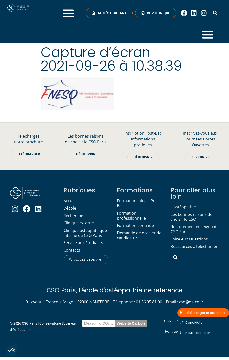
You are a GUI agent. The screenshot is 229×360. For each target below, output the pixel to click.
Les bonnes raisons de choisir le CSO (191, 217)
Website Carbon (131, 325)
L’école (70, 208)
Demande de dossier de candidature (139, 235)
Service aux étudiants (83, 243)
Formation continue (135, 225)
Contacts (72, 250)
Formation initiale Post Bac (138, 203)
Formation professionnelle (131, 216)
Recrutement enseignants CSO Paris (195, 229)
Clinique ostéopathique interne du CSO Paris (85, 233)
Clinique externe (79, 223)
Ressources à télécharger (194, 246)
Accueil (70, 201)
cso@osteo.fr (191, 302)
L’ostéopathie (183, 207)
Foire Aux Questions (189, 239)
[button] (11, 350)
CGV (169, 322)
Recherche (73, 216)
